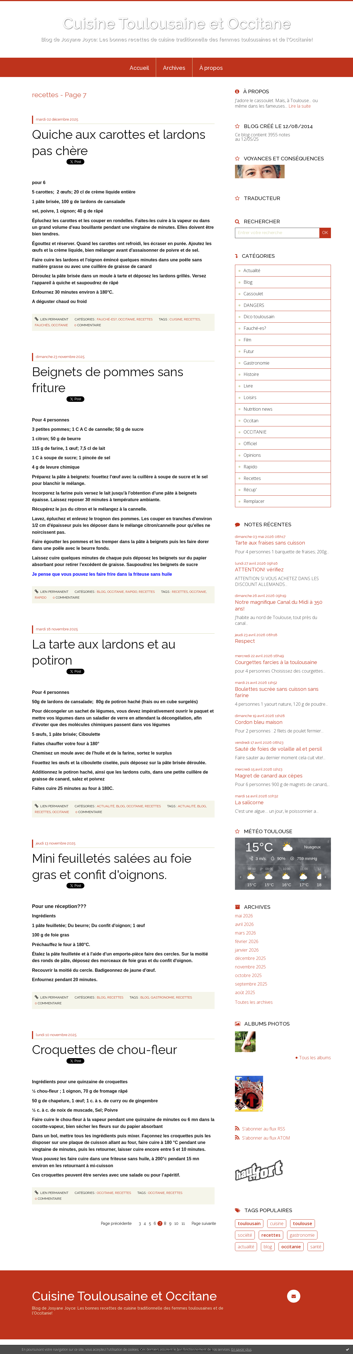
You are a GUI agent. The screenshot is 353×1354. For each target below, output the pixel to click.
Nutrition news (258, 409)
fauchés (42, 325)
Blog (101, 592)
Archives (174, 68)
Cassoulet (253, 294)
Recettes (145, 319)
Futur (249, 351)
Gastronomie (256, 363)
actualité (187, 806)
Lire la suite (299, 106)
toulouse (302, 1223)
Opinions (252, 455)
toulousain (249, 1223)
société (245, 1235)
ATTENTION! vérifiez (259, 569)
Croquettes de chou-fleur (104, 1049)
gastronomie (162, 997)
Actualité (105, 806)
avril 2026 (244, 924)
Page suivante (204, 1223)
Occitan (251, 421)
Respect (245, 641)
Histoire (251, 374)
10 (176, 1223)
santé (315, 1247)
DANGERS (254, 305)
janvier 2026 (247, 950)
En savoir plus (241, 1349)
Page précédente (116, 1223)
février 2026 (246, 941)
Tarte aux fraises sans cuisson (270, 543)
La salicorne (249, 802)
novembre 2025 (250, 967)
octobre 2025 (248, 975)
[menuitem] (139, 67)
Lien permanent (51, 319)
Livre (248, 386)
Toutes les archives (254, 1002)
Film (247, 340)
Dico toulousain (259, 317)
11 (183, 1223)
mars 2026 (245, 933)
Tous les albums (315, 1058)
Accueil (139, 68)
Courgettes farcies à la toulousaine (276, 662)
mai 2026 (244, 916)
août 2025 (245, 992)
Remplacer (254, 501)
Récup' (250, 490)
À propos (211, 68)
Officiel (250, 443)
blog (201, 806)
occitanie (59, 325)
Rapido (131, 592)
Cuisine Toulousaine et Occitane (177, 23)
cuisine (176, 319)
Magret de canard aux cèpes (269, 776)
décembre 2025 (250, 958)
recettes (192, 319)
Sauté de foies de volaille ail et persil (278, 749)
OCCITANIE (126, 319)
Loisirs (250, 397)
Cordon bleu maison (258, 722)
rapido (40, 597)
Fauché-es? (107, 319)
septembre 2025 (251, 984)
